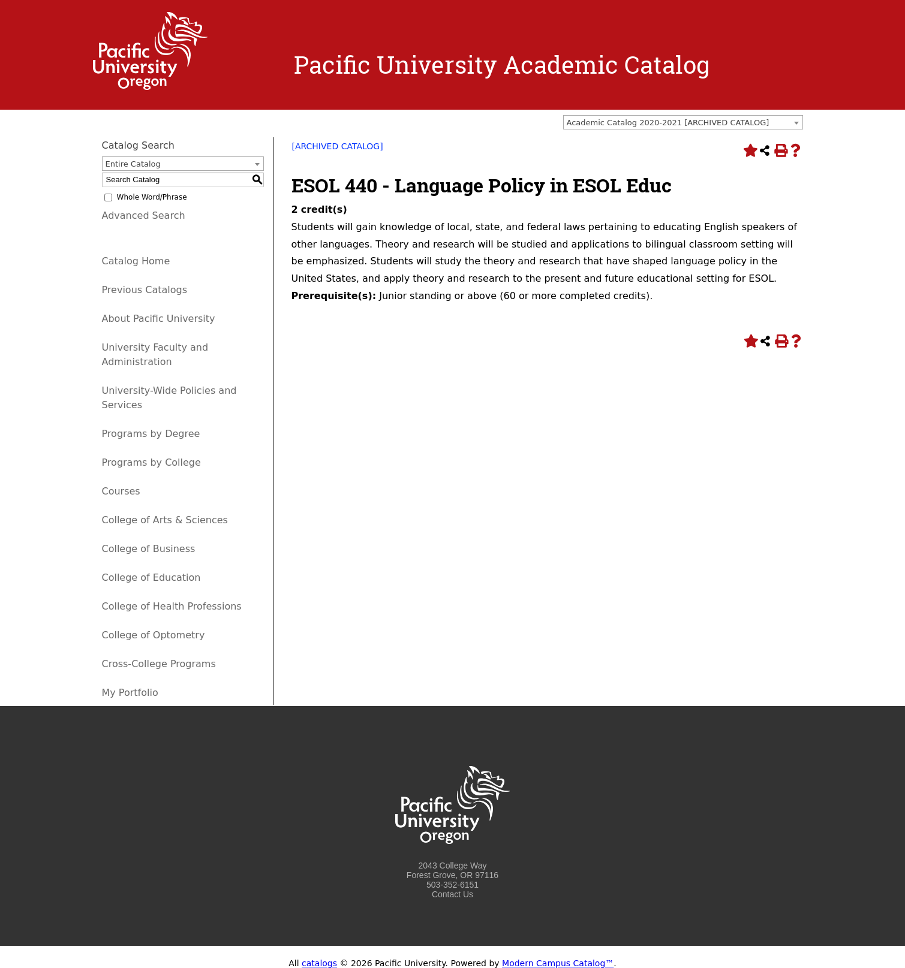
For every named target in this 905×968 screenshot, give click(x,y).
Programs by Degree (151, 433)
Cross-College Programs (159, 664)
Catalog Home (136, 261)
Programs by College (151, 462)
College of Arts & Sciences (165, 520)
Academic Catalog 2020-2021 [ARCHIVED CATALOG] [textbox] (668, 122)
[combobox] (683, 122)
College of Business (149, 548)
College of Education (151, 577)
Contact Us (452, 894)
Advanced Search (143, 215)
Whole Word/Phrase (152, 197)
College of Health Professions (172, 606)
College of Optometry (153, 635)
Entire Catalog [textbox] (133, 163)
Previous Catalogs (144, 289)
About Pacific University (158, 318)
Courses (121, 491)
